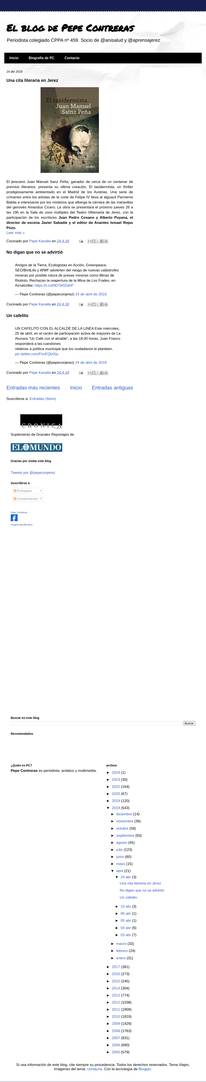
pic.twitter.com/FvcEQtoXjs (36, 354)
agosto (122, 843)
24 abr (126, 877)
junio (120, 857)
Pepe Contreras (19, 512)
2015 (116, 981)
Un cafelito (17, 315)
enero (121, 958)
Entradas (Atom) (43, 399)
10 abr (126, 906)
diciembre (124, 814)
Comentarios (26, 499)
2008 (116, 1031)
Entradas (23, 491)
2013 (116, 995)
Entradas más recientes (33, 388)
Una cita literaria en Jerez (32, 80)
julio (120, 850)
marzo (121, 944)
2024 (116, 773)
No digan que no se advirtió (34, 252)
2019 (116, 801)
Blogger (145, 1069)
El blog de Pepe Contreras (69, 27)
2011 (116, 1009)
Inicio (13, 58)
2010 (116, 1017)
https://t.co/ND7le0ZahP (54, 285)
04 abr (126, 928)
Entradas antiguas (112, 388)
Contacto (72, 58)
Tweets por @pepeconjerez (33, 473)
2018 (116, 808)
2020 (116, 794)
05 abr (126, 921)
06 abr (126, 913)
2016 (116, 974)
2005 (116, 1052)
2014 (116, 988)
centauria (94, 1069)
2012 (116, 1002)
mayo (121, 864)
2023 (116, 780)
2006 (116, 1045)
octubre (122, 828)
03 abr (126, 935)
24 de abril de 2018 (91, 294)
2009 (116, 1024)
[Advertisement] (37, 560)
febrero (122, 951)
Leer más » (15, 233)
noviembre (125, 821)
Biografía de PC (41, 58)
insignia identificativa (21, 524)
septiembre (125, 836)
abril (120, 871)
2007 (116, 1038)
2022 (116, 787)
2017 (116, 967)
